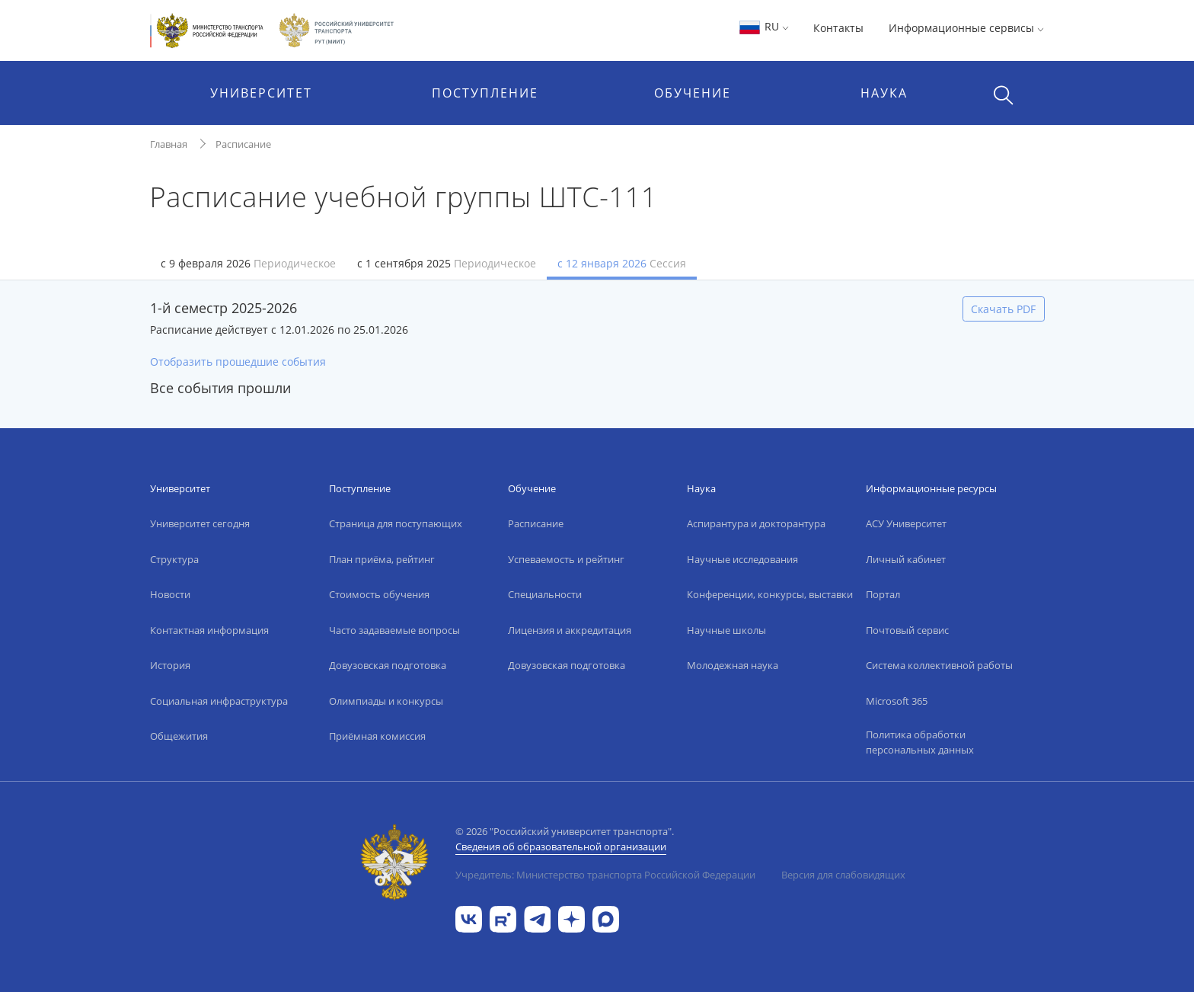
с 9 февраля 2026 (248, 263)
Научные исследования (742, 559)
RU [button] (763, 26)
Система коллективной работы (939, 665)
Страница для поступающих (395, 523)
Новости (170, 594)
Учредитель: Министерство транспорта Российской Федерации (605, 875)
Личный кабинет (906, 559)
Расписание (243, 144)
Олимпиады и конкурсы (386, 701)
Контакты (838, 28)
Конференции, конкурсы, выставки (770, 594)
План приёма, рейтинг (382, 559)
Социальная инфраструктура (219, 701)
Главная (168, 144)
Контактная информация (209, 630)
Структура (174, 559)
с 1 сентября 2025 (446, 263)
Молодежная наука (732, 665)
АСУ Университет (906, 523)
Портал (883, 594)
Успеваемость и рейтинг (566, 559)
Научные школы (726, 630)
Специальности (545, 594)
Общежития (179, 736)
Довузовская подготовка (387, 665)
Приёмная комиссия (377, 736)
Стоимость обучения (379, 594)
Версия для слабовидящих (843, 875)
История (170, 665)
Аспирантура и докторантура (756, 523)
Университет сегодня (200, 523)
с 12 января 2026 (621, 263)
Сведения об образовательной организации (560, 846)
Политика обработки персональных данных (920, 742)
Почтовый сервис (907, 630)
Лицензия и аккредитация (569, 630)
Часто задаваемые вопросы (394, 630)
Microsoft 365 (896, 701)
